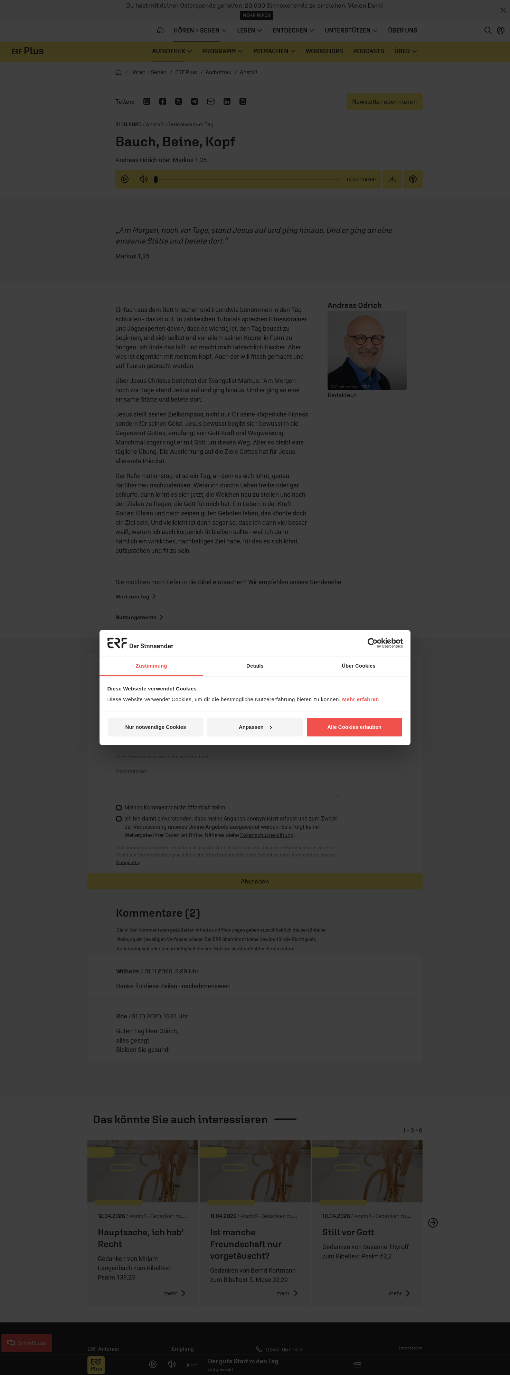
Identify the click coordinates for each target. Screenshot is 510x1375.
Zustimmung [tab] (151, 666)
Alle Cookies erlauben (354, 727)
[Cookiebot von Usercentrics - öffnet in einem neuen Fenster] (372, 643)
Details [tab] (255, 666)
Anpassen (255, 727)
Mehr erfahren (360, 699)
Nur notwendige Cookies (155, 727)
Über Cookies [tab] (359, 666)
